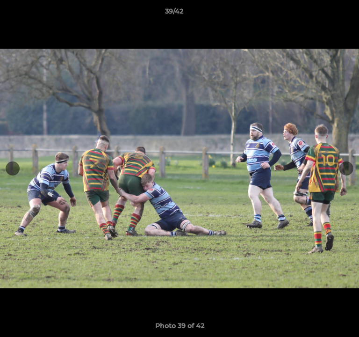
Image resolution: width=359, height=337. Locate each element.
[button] (325, 13)
